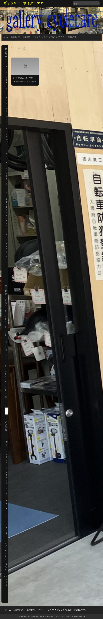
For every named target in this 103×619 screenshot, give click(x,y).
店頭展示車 (15, 37)
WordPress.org (6, 516)
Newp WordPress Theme (35, 616)
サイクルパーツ (6, 139)
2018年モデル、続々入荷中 (23, 78)
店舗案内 (26, 37)
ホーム (5, 37)
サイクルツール (6, 108)
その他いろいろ (6, 254)
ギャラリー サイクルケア (23, 3)
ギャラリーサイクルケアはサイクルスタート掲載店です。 (55, 37)
